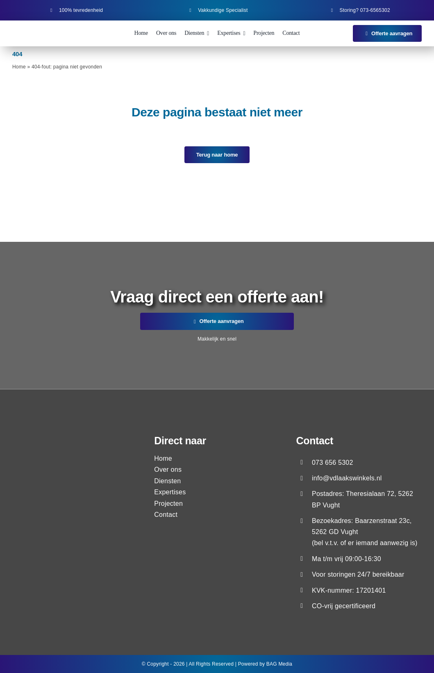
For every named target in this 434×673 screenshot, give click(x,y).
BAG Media (279, 664)
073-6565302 (375, 10)
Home (19, 67)
